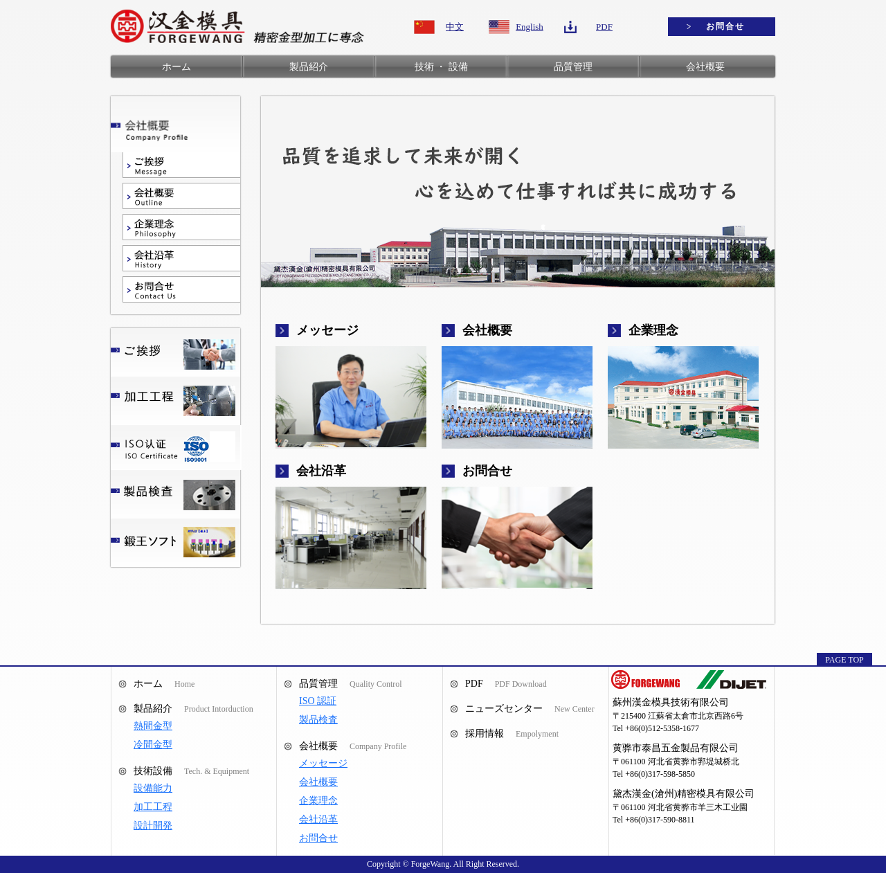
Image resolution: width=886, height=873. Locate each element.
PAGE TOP (844, 660)
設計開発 (153, 825)
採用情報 (484, 733)
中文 (455, 26)
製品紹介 (308, 67)
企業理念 (318, 800)
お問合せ (725, 26)
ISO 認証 (317, 701)
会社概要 (705, 67)
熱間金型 (153, 726)
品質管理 (573, 67)
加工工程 (153, 807)
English (529, 26)
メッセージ (323, 763)
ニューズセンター (504, 708)
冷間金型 (153, 744)
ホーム (176, 67)
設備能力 (153, 788)
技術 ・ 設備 (441, 67)
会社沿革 (318, 819)
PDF (604, 26)
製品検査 (318, 719)
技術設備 (153, 771)
